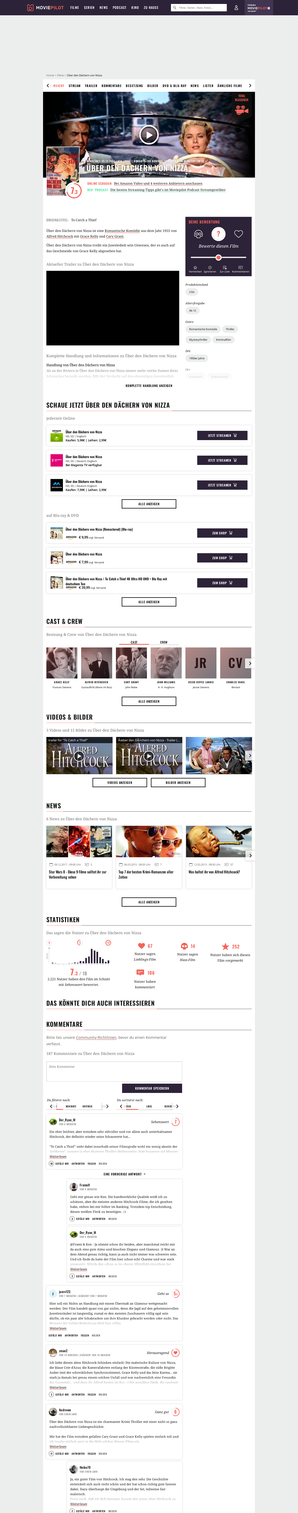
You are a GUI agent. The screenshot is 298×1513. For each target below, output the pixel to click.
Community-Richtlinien (96, 1037)
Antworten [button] (78, 1163)
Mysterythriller (198, 340)
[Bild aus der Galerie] (219, 756)
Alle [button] (54, 1106)
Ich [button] (104, 1106)
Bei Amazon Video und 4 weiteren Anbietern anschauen (158, 183)
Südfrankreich (219, 377)
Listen (208, 85)
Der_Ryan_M (67, 1120)
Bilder (153, 85)
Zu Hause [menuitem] (151, 7)
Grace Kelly (89, 236)
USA (191, 292)
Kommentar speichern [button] (152, 1088)
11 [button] (51, 1463)
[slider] (218, 257)
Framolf (85, 1185)
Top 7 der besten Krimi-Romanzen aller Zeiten (146, 874)
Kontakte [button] (71, 1106)
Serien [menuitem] (89, 7)
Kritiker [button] (87, 1106)
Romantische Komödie (203, 329)
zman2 (63, 1361)
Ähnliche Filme (229, 85)
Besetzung (134, 85)
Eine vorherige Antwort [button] (124, 1174)
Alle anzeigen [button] (149, 504)
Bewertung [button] (171, 1106)
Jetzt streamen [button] (222, 435)
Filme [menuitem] (74, 7)
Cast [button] (134, 642)
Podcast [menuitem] (119, 7)
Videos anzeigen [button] (119, 782)
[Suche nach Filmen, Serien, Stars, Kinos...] (199, 8)
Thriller (230, 329)
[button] (195, 269)
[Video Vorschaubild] (79, 756)
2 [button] (72, 1286)
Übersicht (56, 85)
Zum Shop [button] (222, 533)
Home (50, 75)
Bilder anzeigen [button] (178, 782)
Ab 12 (192, 310)
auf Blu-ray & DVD (62, 515)
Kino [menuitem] (135, 7)
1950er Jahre (196, 358)
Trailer (91, 85)
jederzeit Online (60, 418)
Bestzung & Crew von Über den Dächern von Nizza (91, 634)
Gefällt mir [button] (62, 1163)
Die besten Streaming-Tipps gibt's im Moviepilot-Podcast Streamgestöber (168, 189)
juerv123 (64, 1301)
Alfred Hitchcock (59, 236)
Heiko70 (85, 1477)
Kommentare (112, 85)
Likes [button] (149, 1106)
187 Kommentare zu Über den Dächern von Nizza (90, 1053)
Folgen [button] (92, 1163)
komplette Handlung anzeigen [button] (149, 385)
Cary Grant (115, 236)
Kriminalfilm (223, 340)
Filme (60, 75)
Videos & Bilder (69, 716)
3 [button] (72, 1228)
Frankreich (195, 377)
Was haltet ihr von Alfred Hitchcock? (214, 871)
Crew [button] (164, 642)
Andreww (65, 1420)
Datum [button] (127, 1106)
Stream (75, 85)
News (195, 85)
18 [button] (51, 1163)
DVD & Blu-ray (175, 85)
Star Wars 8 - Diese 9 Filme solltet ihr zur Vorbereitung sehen (77, 874)
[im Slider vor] (250, 663)
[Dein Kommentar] (114, 1071)
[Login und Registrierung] (236, 7)
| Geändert (83, 1306)
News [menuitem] (104, 7)
